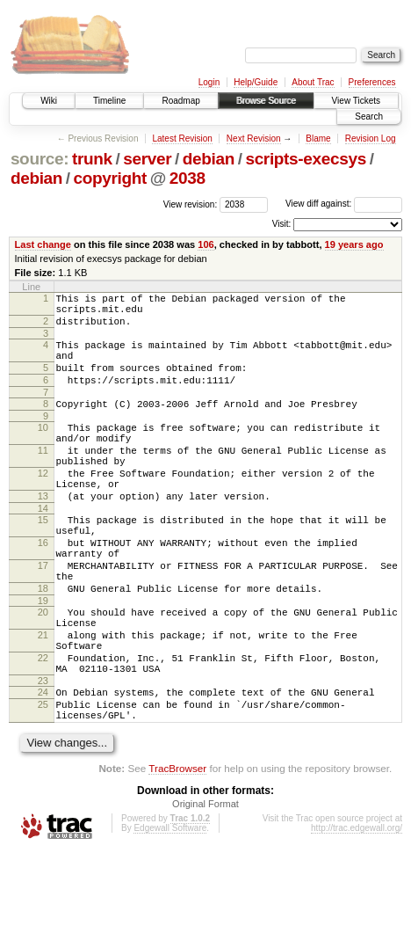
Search (369, 116)
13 (43, 533)
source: (39, 158)
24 (43, 766)
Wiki (48, 101)
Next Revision (254, 138)
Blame (318, 138)
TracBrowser (177, 850)
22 (43, 726)
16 (43, 587)
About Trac (313, 82)
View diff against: (343, 203)
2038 (187, 178)
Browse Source (266, 101)
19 (43, 658)
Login (209, 82)
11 (43, 476)
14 (43, 548)
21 (43, 698)
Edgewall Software (169, 910)
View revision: (190, 203)
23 (43, 754)
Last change (43, 244)
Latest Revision (182, 138)
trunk (92, 158)
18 (43, 643)
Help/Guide (256, 82)
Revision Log (370, 138)
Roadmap (180, 101)
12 (43, 504)
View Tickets (356, 101)
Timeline (109, 101)
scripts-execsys (305, 158)
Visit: (282, 224)
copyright (110, 178)
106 (205, 244)
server (147, 158)
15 (43, 559)
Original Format (205, 885)
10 (43, 448)
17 (43, 615)
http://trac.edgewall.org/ (356, 910)
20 (43, 670)
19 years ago (354, 244)
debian (208, 158)
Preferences (372, 82)
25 (43, 781)
